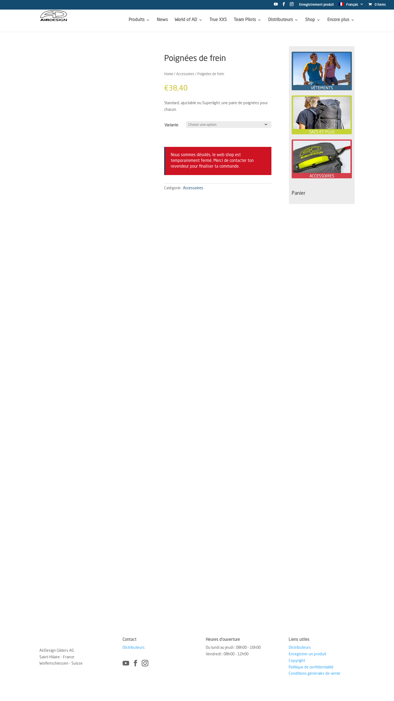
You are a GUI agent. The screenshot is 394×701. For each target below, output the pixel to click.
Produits (136, 20)
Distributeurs (280, 20)
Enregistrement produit (316, 5)
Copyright (297, 661)
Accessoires (185, 74)
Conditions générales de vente (314, 674)
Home (168, 74)
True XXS (218, 20)
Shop (310, 20)
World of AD (186, 20)
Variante (171, 125)
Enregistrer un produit (307, 654)
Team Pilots (245, 20)
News (162, 20)
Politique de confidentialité (311, 667)
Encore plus (338, 20)
